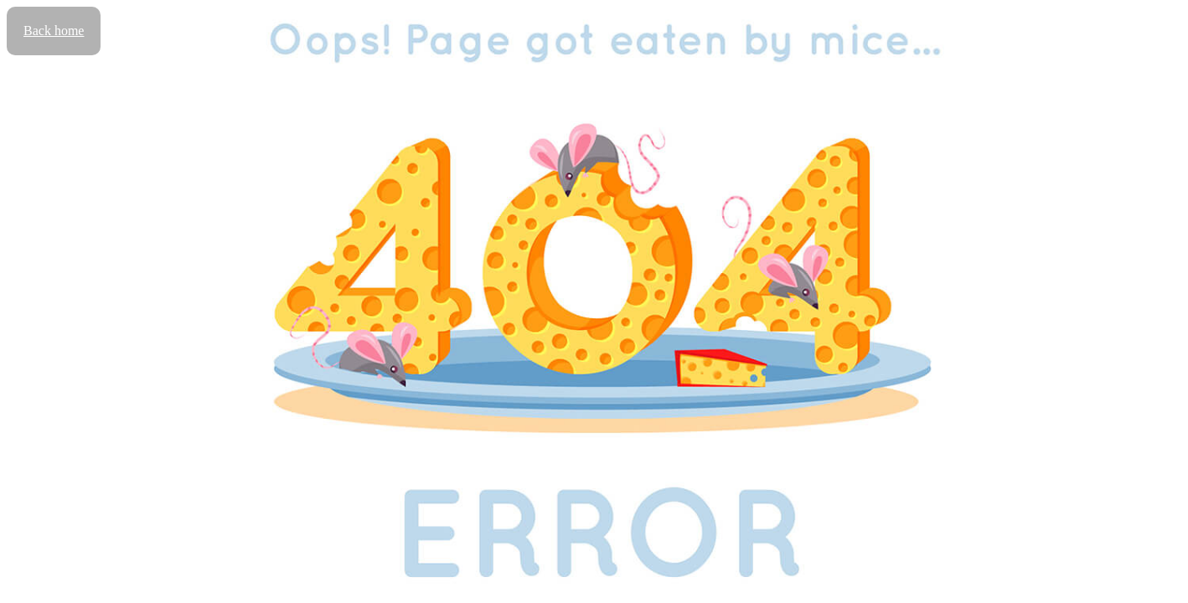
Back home (53, 30)
